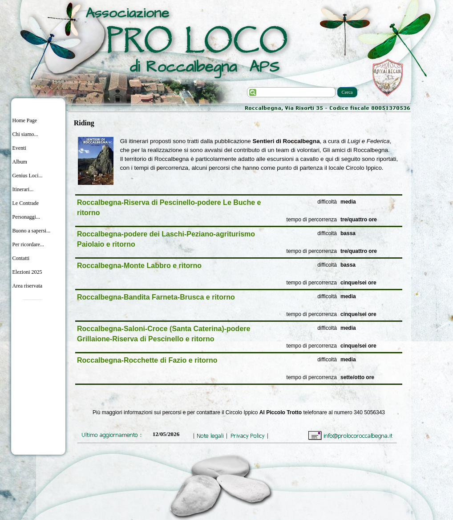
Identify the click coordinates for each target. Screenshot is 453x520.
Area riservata (27, 286)
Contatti (21, 258)
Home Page (24, 120)
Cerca (347, 92)
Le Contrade (25, 203)
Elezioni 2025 (27, 272)
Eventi (19, 148)
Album (19, 162)
